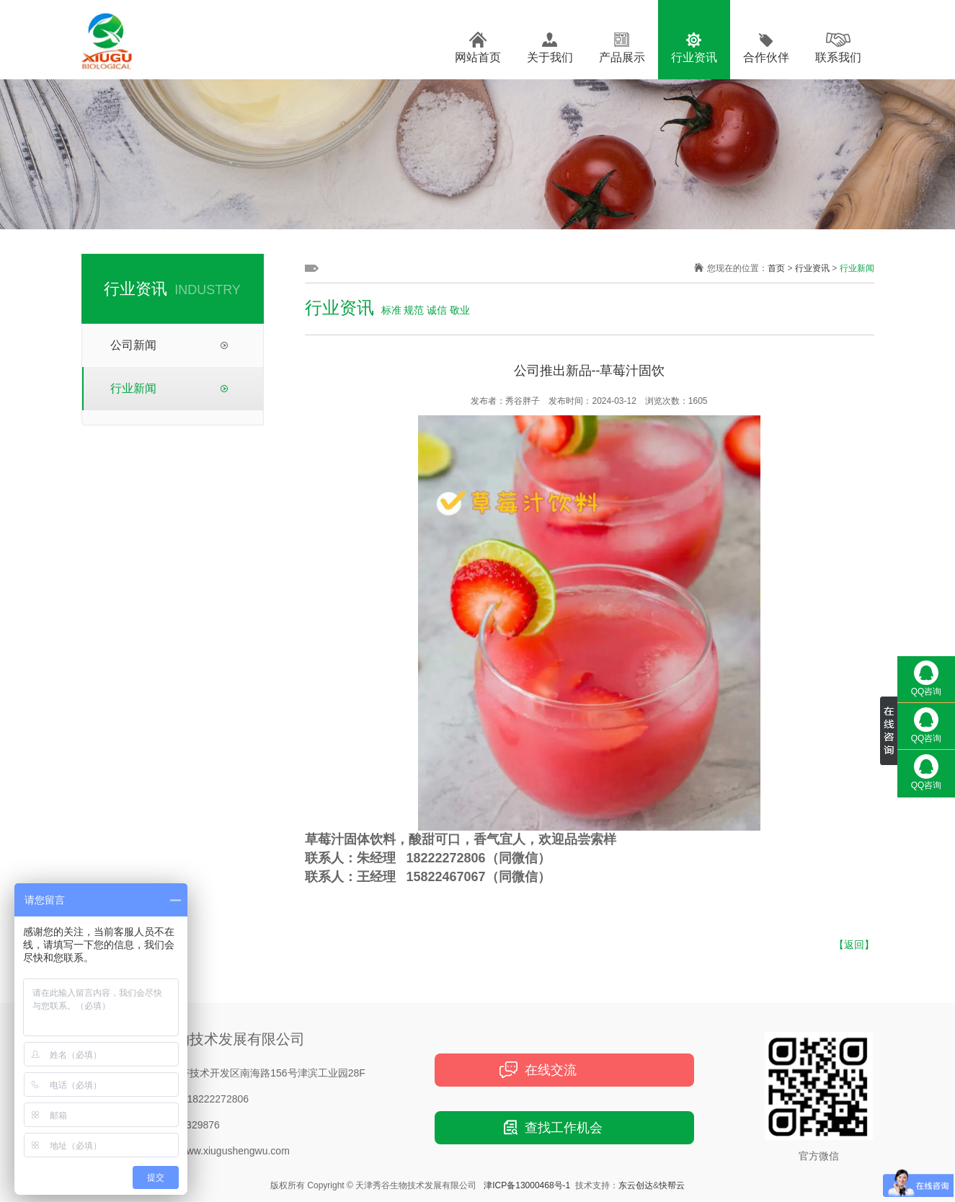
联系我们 (838, 57)
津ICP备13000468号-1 (527, 1185)
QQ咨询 (926, 678)
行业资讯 (694, 57)
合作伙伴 (766, 57)
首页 (776, 268)
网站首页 (478, 57)
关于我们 (550, 57)
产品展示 (622, 57)
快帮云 (672, 1185)
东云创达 (635, 1185)
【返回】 (854, 944)
